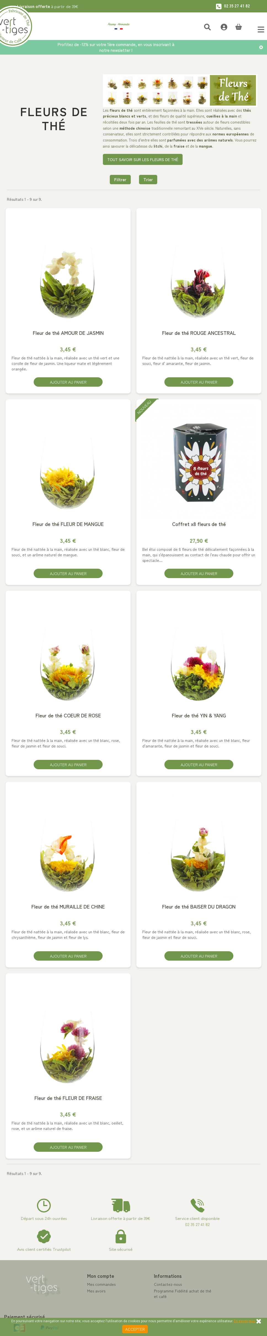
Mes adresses (82, 1299)
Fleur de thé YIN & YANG (199, 716)
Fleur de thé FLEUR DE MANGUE (68, 525)
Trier (148, 179)
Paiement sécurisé (153, 1305)
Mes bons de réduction (90, 1312)
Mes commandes (85, 1286)
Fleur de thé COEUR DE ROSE (68, 716)
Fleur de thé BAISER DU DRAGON (199, 908)
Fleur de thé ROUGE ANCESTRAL (199, 333)
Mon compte (84, 1277)
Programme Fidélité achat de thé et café (166, 1295)
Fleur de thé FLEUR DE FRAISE (68, 1100)
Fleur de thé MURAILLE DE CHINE (68, 908)
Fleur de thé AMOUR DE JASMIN (68, 333)
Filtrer (120, 179)
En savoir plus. (245, 1321)
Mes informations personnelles (96, 1306)
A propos (145, 1311)
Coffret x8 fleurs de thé (199, 525)
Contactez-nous (151, 1286)
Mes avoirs (80, 1292)
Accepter (135, 1329)
